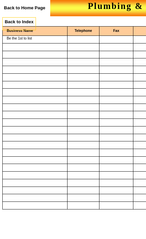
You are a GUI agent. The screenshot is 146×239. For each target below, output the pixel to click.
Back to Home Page (24, 7)
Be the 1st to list (19, 38)
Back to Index (19, 21)
